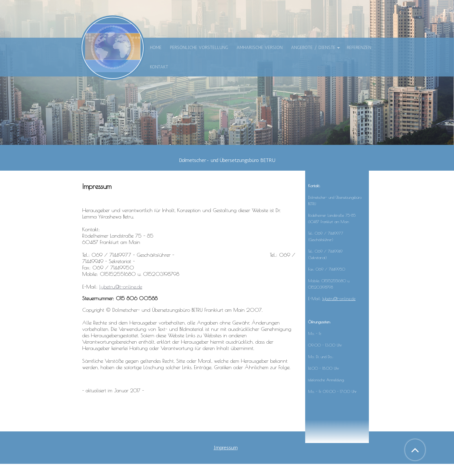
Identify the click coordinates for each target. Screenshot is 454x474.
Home (156, 47)
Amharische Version (260, 47)
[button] (415, 449)
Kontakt (159, 67)
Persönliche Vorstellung (199, 47)
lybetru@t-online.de (120, 287)
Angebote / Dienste (313, 47)
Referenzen (359, 47)
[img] (112, 47)
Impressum (226, 447)
